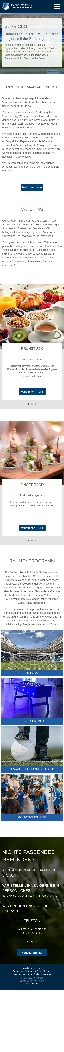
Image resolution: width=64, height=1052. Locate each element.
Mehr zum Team (32, 187)
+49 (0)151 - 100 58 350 (32, 929)
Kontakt (25, 968)
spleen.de (33, 984)
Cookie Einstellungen (43, 974)
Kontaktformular (31, 952)
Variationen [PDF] (32, 391)
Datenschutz (18, 971)
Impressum (36, 968)
